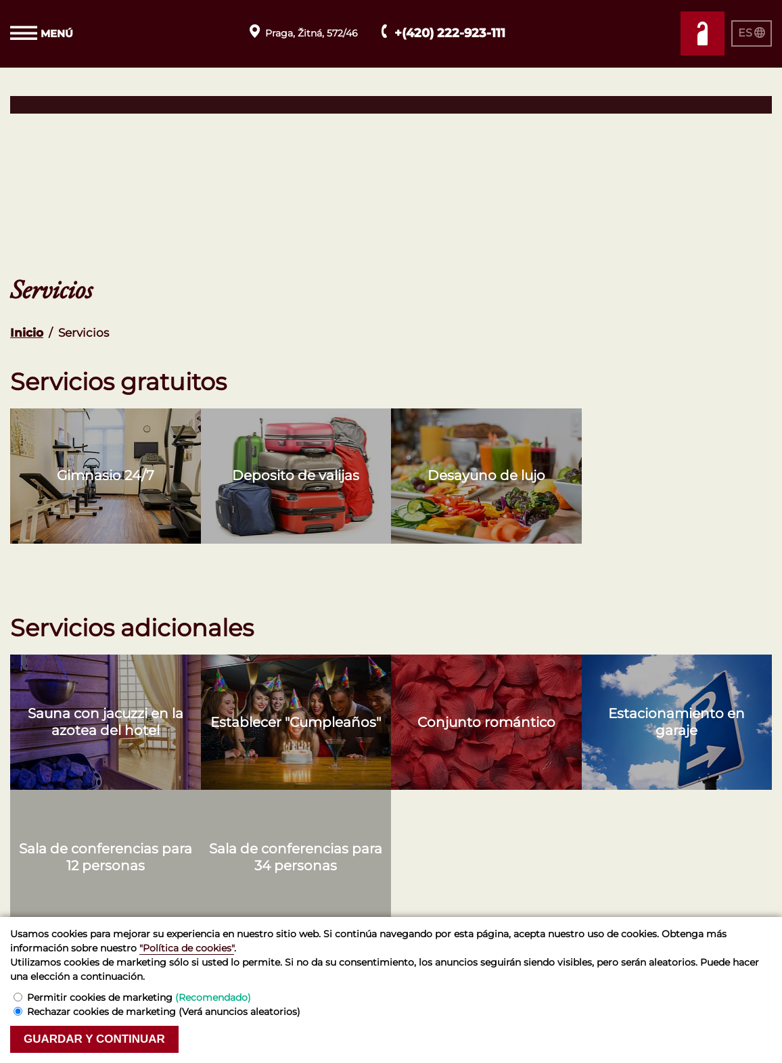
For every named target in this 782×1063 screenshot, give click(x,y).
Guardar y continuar (94, 1039)
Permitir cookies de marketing (139, 997)
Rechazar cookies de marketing (163, 1012)
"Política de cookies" (186, 948)
